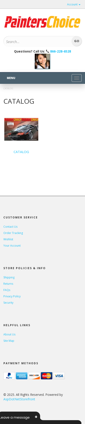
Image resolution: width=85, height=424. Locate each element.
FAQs (6, 290)
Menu (11, 78)
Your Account (12, 246)
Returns (8, 284)
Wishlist (8, 239)
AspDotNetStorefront (19, 399)
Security (8, 303)
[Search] (36, 42)
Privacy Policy (12, 296)
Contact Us (10, 227)
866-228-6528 (60, 51)
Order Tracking (13, 233)
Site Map (8, 341)
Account (73, 4)
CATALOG (21, 151)
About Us (9, 334)
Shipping (9, 277)
